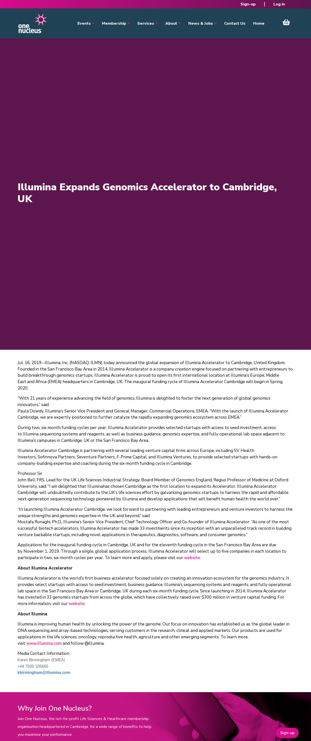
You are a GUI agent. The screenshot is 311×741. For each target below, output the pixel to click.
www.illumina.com (44, 643)
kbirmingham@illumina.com (44, 672)
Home (258, 23)
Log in (279, 4)
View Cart (286, 22)
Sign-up (248, 4)
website (192, 558)
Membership (114, 23)
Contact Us (234, 23)
